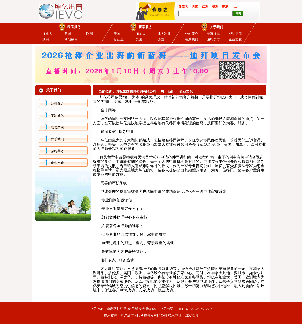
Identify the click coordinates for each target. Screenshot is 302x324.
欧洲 (89, 33)
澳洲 (45, 39)
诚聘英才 (213, 39)
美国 (67, 33)
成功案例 (235, 33)
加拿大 (47, 33)
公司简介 (191, 33)
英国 (139, 39)
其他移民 (71, 39)
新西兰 (119, 39)
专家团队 (213, 33)
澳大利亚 (164, 33)
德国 (160, 39)
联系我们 (191, 39)
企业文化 (235, 39)
